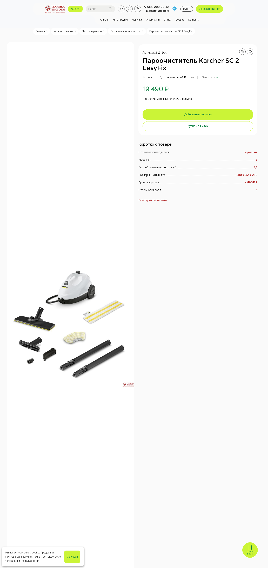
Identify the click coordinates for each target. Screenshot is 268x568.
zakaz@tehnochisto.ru (157, 11)
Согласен (72, 556)
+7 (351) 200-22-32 (156, 7)
